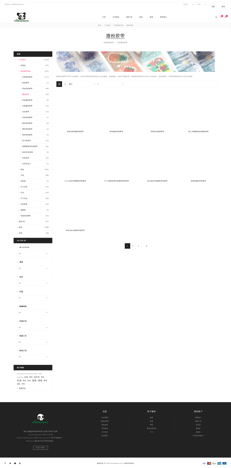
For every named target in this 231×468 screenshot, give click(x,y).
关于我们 (105, 428)
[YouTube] (15, 459)
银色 (45, 376)
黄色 (24, 376)
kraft (40, 369)
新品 (141, 12)
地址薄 (198, 420)
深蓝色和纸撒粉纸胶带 (75, 127)
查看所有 (22, 384)
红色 (19, 375)
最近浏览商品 (151, 424)
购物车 (198, 424)
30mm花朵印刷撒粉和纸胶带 (75, 176)
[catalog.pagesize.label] (110, 79)
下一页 (146, 241)
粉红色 (37, 372)
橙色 (31, 372)
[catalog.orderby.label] (82, 79)
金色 (29, 376)
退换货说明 (105, 417)
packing (20, 373)
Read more (40, 443)
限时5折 (129, 12)
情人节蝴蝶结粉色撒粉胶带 (198, 127)
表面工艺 (23, 331)
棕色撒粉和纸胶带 (116, 127)
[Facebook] (5, 459)
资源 (151, 12)
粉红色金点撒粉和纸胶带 (75, 226)
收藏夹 (198, 428)
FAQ (151, 428)
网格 (59, 79)
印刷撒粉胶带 (122, 38)
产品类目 (116, 12)
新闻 (151, 417)
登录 (224, 4)
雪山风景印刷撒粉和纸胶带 (157, 176)
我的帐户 (198, 413)
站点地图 (105, 413)
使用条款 (105, 424)
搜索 (151, 413)
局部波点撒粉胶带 (157, 127)
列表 (65, 79)
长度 (21, 287)
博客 (151, 420)
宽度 (21, 257)
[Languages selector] (208, 4)
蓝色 (34, 375)
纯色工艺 (23, 346)
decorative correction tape (27, 369)
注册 (217, 4)
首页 (99, 21)
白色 (26, 372)
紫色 (18, 379)
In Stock (24, 243)
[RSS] (20, 459)
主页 (104, 12)
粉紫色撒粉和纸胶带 (198, 176)
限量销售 (23, 302)
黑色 (42, 372)
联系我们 (163, 12)
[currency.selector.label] (194, 4)
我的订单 (198, 417)
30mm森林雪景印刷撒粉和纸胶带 (116, 176)
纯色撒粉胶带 (109, 38)
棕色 (23, 379)
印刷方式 (23, 317)
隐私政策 (105, 420)
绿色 (40, 375)
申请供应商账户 (198, 431)
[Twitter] (10, 459)
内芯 (21, 272)
